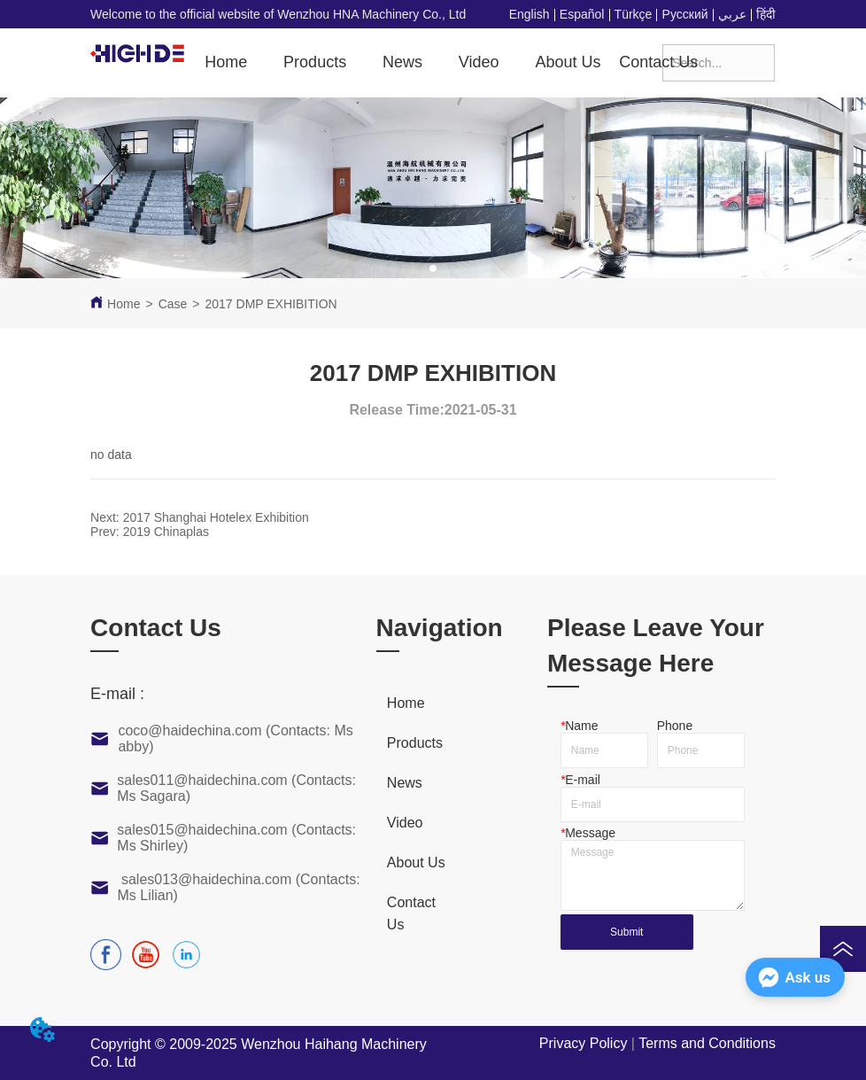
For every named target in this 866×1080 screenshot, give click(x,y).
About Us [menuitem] (567, 62)
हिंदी (766, 14)
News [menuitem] (402, 62)
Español (582, 14)
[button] (315, 62)
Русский (685, 14)
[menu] (428, 62)
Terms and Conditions (707, 1043)
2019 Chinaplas (166, 531)
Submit (626, 932)
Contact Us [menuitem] (658, 62)
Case (173, 304)
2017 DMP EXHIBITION (271, 304)
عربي (732, 14)
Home (123, 304)
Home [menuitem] (226, 62)
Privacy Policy (583, 1043)
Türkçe (634, 14)
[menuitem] (315, 62)
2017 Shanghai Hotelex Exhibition (216, 517)
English (529, 14)
